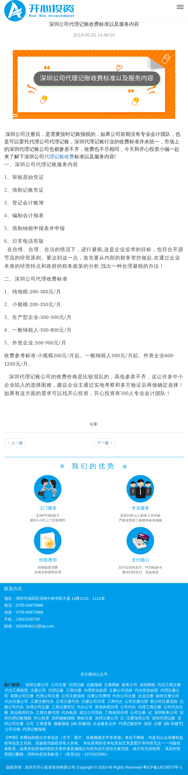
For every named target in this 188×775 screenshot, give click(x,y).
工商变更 (43, 723)
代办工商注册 (169, 684)
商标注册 (85, 718)
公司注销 (12, 729)
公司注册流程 (73, 696)
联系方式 (13, 588)
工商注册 (73, 690)
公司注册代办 (67, 701)
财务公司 (129, 684)
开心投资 (41, 718)
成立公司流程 (91, 712)
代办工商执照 (16, 690)
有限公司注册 (22, 696)
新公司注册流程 (163, 701)
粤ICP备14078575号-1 (162, 767)
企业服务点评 (104, 723)
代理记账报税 (34, 729)
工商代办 (115, 701)
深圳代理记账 (163, 718)
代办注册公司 (16, 701)
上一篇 (15, 443)
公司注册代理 (136, 701)
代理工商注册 (149, 707)
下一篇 (105, 443)
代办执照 (69, 712)
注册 (158, 723)
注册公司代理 (93, 701)
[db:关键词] (81, 723)
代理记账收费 (59, 156)
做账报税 (61, 723)
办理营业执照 (95, 690)
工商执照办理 (116, 712)
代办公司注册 (124, 696)
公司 (30, 723)
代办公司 (85, 707)
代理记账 (76, 684)
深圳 (148, 723)
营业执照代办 (22, 712)
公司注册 (58, 684)
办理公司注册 (37, 707)
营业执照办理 (106, 707)
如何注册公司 (167, 696)
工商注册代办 (42, 701)
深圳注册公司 (37, 684)
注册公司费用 (98, 696)
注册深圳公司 (138, 718)
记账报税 (94, 684)
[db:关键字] (173, 723)
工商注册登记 (63, 707)
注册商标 (112, 684)
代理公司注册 (47, 696)
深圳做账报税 (63, 718)
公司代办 (128, 707)
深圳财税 (147, 684)
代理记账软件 (130, 723)
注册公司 (38, 690)
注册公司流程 (120, 690)
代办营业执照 (146, 690)
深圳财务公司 (165, 712)
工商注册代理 (47, 712)
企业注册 (146, 696)
